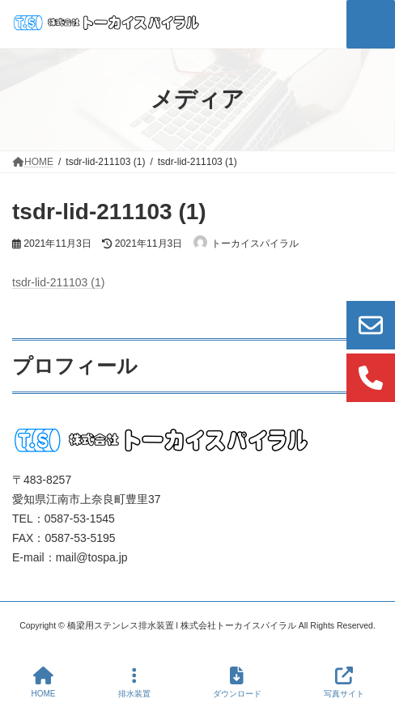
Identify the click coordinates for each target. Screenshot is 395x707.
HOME (44, 682)
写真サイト (344, 682)
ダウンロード (237, 682)
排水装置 (134, 682)
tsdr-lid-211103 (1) (58, 282)
